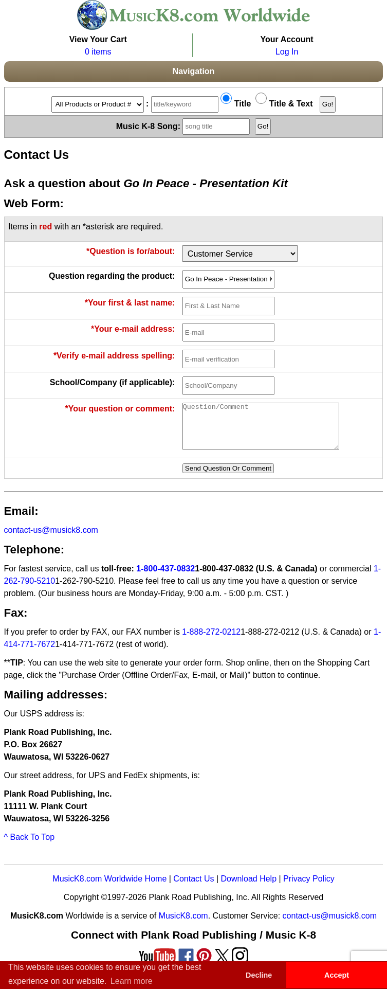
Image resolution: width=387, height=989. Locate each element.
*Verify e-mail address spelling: (114, 355)
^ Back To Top (29, 846)
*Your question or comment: (120, 408)
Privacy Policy (309, 888)
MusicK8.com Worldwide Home (109, 888)
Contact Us (193, 888)
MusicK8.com (183, 925)
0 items (98, 51)
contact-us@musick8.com (51, 539)
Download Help (249, 888)
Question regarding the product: (112, 276)
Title (235, 103)
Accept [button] (336, 975)
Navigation (194, 71)
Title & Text (283, 103)
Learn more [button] (131, 981)
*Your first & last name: (130, 302)
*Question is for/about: (130, 251)
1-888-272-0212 (211, 641)
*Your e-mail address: (133, 329)
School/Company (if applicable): (112, 382)
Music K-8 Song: (184, 125)
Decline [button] (259, 975)
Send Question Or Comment (228, 477)
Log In (286, 51)
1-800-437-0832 (165, 577)
